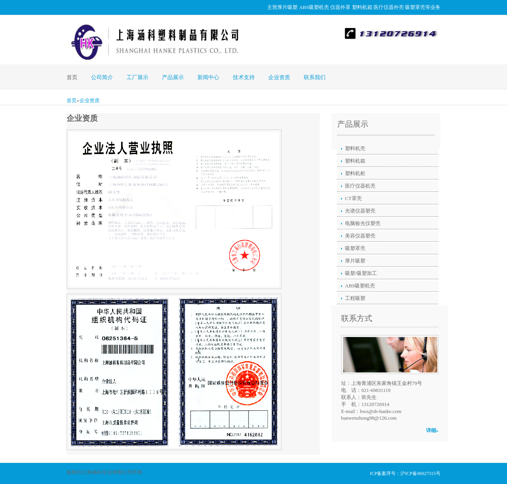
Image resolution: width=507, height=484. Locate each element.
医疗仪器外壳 (388, 7)
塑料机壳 (355, 148)
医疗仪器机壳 (360, 186)
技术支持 (244, 77)
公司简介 (102, 77)
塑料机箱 (362, 7)
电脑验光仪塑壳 (362, 223)
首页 (72, 77)
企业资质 (279, 77)
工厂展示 (137, 77)
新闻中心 (208, 77)
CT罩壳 (353, 198)
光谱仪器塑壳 (360, 211)
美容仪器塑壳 (360, 236)
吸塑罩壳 (415, 7)
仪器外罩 (340, 7)
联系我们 (315, 77)
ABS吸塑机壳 (314, 7)
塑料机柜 (355, 173)
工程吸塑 (355, 298)
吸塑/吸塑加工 (361, 273)
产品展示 (173, 77)
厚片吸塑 (287, 7)
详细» (432, 430)
